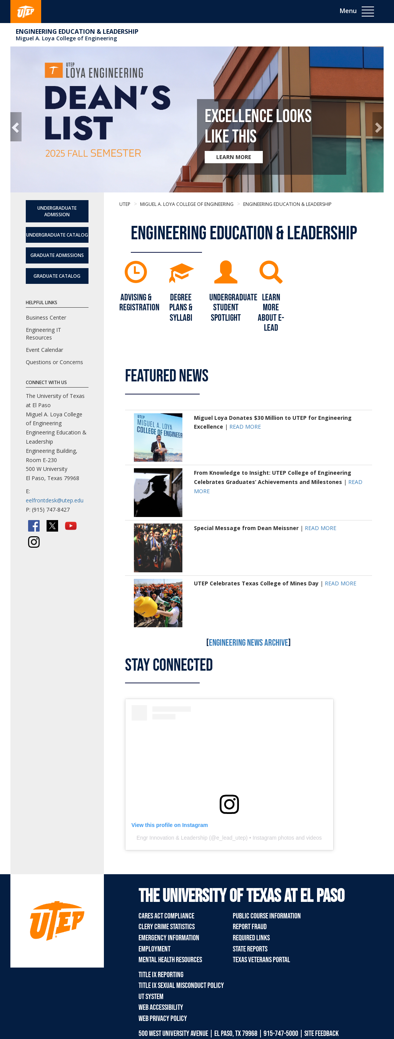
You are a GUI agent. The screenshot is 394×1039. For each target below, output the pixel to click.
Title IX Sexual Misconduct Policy (181, 985)
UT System (151, 996)
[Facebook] (34, 526)
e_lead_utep (231, 838)
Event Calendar (44, 349)
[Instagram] (34, 542)
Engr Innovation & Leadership (172, 838)
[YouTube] (71, 526)
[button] (16, 126)
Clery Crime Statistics (167, 926)
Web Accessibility (161, 1007)
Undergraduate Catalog (57, 235)
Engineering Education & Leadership (77, 31)
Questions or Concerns (54, 362)
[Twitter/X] (52, 526)
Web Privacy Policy (163, 1018)
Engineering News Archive (248, 642)
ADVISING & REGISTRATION (139, 302)
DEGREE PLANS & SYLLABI (180, 307)
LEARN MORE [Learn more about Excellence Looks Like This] (233, 157)
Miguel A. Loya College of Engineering (66, 38)
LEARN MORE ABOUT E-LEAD (271, 312)
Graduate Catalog (56, 276)
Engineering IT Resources (43, 333)
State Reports (250, 949)
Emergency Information (169, 938)
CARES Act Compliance (166, 916)
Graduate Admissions (57, 255)
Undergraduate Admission (57, 211)
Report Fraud (250, 926)
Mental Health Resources (170, 959)
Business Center (46, 317)
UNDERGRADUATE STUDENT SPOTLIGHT (233, 307)
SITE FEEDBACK (321, 1033)
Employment (154, 949)
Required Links (251, 938)
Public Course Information (267, 916)
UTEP (124, 204)
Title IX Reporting (161, 974)
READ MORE (245, 426)
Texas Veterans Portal (261, 959)
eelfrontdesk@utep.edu (54, 500)
